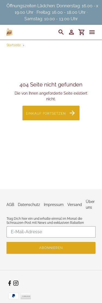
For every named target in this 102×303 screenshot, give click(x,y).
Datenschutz (29, 204)
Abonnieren (51, 248)
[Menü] (94, 32)
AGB (10, 204)
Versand (74, 204)
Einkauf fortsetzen (51, 113)
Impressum (54, 204)
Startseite (13, 45)
